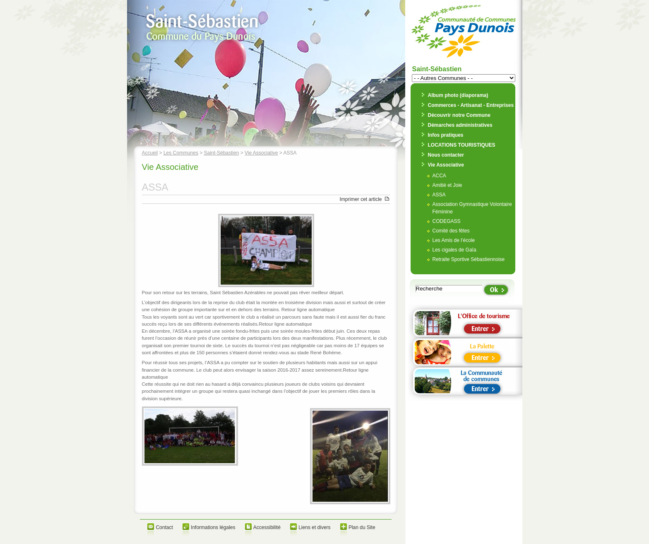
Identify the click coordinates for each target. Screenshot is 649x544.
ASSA (439, 195)
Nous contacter (446, 155)
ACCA (439, 176)
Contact (164, 527)
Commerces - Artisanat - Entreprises (471, 105)
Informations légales (213, 527)
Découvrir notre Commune (459, 115)
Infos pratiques (446, 135)
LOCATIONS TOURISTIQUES (461, 145)
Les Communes (180, 153)
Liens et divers (314, 527)
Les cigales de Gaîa (454, 250)
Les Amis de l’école (454, 240)
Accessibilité (267, 527)
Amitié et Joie (447, 185)
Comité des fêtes (451, 231)
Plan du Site (362, 527)
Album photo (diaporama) (458, 95)
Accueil (150, 153)
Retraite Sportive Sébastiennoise (469, 259)
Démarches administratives (460, 125)
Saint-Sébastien (221, 153)
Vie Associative (261, 153)
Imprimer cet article (360, 199)
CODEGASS (447, 221)
